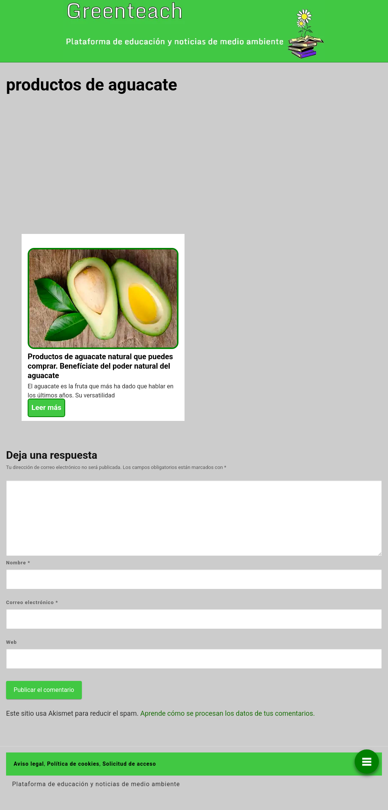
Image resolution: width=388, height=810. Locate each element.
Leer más (46, 407)
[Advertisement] (194, 158)
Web (11, 642)
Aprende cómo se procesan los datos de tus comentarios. (227, 713)
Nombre (18, 562)
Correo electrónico (32, 602)
